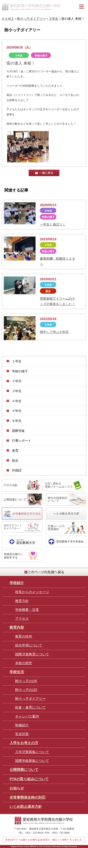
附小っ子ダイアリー (31, 18)
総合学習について (28, 645)
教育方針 (22, 601)
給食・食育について (30, 707)
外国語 (17, 470)
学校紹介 (17, 583)
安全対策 (22, 734)
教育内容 (17, 627)
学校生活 (17, 672)
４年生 (17, 401)
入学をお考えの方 (24, 743)
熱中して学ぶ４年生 (54, 332)
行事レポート (21, 440)
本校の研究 (23, 663)
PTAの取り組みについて (29, 779)
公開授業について (24, 770)
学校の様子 (20, 371)
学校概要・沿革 (27, 610)
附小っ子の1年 (26, 681)
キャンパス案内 (27, 716)
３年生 (53, 18)
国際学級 (18, 430)
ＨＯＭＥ (7, 18)
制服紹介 (22, 725)
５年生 (17, 411)
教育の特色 (23, 636)
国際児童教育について (32, 654)
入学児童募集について (32, 752)
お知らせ (17, 788)
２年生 (17, 381)
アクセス (22, 618)
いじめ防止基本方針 (26, 807)
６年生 (17, 421)
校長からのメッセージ (32, 592)
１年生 (17, 361)
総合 (15, 460)
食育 (15, 450)
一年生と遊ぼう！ (52, 224)
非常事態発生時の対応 (27, 797)
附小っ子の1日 (26, 690)
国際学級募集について (32, 761)
